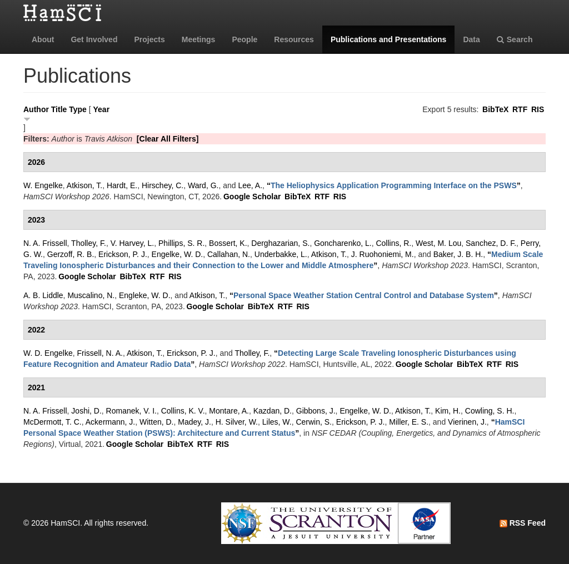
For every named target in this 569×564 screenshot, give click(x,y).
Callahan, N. (228, 254)
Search (515, 39)
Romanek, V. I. (131, 410)
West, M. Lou (438, 243)
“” (394, 185)
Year (101, 109)
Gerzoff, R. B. (70, 254)
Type (78, 109)
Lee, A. (250, 185)
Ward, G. (203, 185)
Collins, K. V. (183, 410)
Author (36, 109)
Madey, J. (194, 421)
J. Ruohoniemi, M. (382, 254)
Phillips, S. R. (181, 243)
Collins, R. (393, 243)
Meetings (199, 39)
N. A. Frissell (45, 243)
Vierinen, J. (467, 421)
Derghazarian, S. (280, 243)
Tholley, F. (88, 243)
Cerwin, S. (314, 421)
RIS (537, 109)
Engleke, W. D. (145, 295)
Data (471, 39)
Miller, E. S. (408, 421)
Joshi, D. (86, 410)
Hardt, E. (122, 185)
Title (59, 109)
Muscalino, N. (90, 295)
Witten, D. (156, 421)
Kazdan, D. (272, 410)
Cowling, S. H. (490, 410)
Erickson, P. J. (122, 254)
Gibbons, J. (316, 410)
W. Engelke (43, 185)
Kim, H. (448, 410)
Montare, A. (229, 410)
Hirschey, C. (162, 185)
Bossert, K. (228, 243)
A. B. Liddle (43, 295)
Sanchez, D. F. (491, 243)
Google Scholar (252, 196)
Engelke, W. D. (177, 254)
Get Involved (94, 39)
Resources (294, 39)
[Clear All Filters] (168, 138)
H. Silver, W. (237, 421)
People (244, 39)
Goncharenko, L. (343, 243)
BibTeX (495, 109)
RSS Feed (523, 522)
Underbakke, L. (280, 254)
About (43, 39)
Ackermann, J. (110, 421)
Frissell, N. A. (99, 353)
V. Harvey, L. (132, 243)
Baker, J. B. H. (458, 254)
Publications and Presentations (389, 39)
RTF (519, 109)
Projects (149, 39)
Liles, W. (277, 421)
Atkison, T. (84, 185)
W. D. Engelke (48, 353)
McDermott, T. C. (52, 421)
